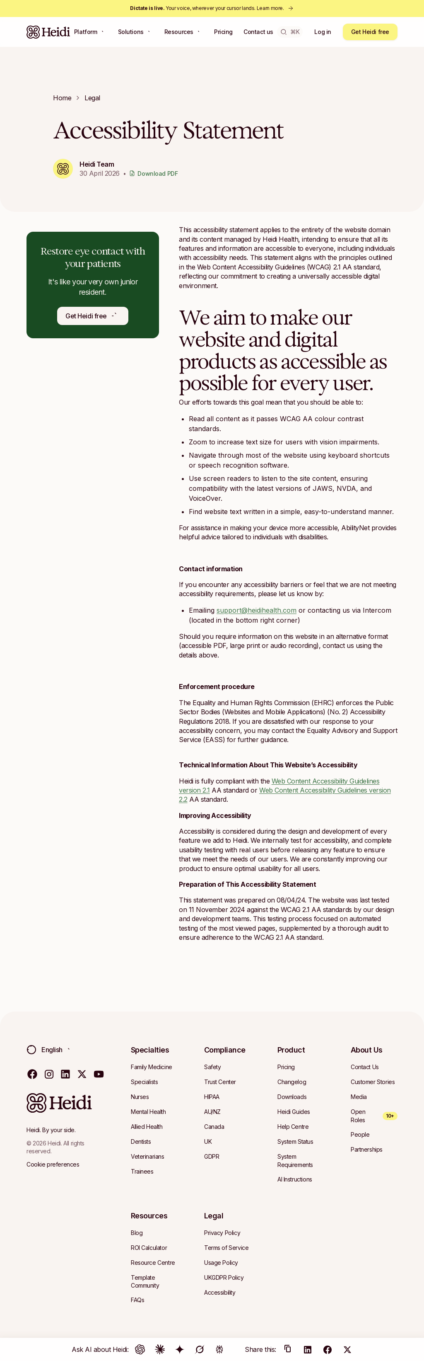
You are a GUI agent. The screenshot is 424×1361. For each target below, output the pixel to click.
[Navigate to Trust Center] (220, 1082)
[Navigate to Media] (359, 1097)
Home (62, 98)
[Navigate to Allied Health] (147, 1127)
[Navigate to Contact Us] (365, 1067)
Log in (322, 31)
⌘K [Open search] (289, 31)
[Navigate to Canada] (214, 1127)
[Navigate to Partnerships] (367, 1149)
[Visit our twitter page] (82, 1074)
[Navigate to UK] (208, 1142)
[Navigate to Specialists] (144, 1082)
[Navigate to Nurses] (140, 1097)
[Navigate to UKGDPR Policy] (224, 1278)
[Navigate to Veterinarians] (147, 1156)
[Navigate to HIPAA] (211, 1097)
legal (92, 98)
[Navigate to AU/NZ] (212, 1112)
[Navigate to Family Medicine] (151, 1067)
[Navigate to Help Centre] (292, 1127)
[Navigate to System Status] (295, 1142)
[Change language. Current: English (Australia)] (51, 1049)
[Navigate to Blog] (136, 1233)
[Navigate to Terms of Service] (226, 1248)
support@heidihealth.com (256, 610)
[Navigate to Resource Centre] (153, 1263)
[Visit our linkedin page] (65, 1074)
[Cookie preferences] (52, 1164)
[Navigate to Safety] (212, 1067)
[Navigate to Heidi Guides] (293, 1112)
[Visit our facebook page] (32, 1074)
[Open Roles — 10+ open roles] (374, 1116)
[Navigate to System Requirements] (300, 1160)
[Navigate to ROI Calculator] (149, 1248)
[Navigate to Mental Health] (148, 1112)
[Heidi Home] (48, 32)
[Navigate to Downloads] (291, 1097)
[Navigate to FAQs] (137, 1300)
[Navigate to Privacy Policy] (222, 1233)
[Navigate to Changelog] (291, 1082)
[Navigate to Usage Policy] (221, 1263)
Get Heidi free (370, 31)
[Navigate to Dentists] (141, 1142)
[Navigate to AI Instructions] (294, 1179)
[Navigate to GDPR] (211, 1156)
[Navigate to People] (360, 1135)
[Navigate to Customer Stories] (373, 1082)
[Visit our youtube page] (98, 1074)
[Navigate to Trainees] (142, 1171)
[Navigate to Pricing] (286, 1067)
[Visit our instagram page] (49, 1074)
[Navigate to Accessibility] (220, 1292)
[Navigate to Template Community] (154, 1282)
